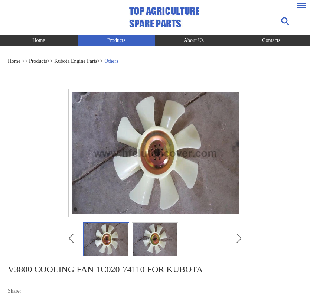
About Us (194, 40)
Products (116, 40)
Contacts (271, 40)
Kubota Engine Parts (75, 61)
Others (111, 61)
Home (38, 40)
